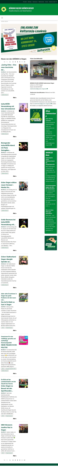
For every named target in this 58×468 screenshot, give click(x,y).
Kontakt (25, 1)
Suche (46, 1)
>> (24, 62)
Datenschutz (41, 1)
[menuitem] (25, 2)
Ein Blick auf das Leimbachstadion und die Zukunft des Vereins (9, 384)
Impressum (35, 1)
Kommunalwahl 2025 (11, 371)
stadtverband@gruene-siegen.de (38, 88)
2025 (3, 330)
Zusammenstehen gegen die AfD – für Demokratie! (51, 187)
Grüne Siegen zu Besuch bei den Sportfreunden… (7, 390)
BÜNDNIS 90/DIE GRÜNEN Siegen (22, 8)
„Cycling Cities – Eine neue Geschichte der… (9, 67)
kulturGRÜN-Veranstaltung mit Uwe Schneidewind (8, 106)
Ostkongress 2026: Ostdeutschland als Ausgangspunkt (50, 161)
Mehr (14, 97)
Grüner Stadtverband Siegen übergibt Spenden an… (8, 261)
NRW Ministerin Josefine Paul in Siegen (7, 429)
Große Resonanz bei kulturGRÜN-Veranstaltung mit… (8, 224)
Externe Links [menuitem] (52, 1)
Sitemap (29, 1)
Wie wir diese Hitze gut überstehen (49, 211)
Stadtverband (5, 94)
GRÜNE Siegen (4, 21)
